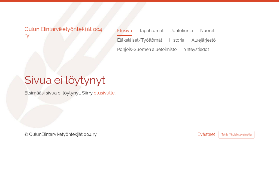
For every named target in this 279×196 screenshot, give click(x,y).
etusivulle (104, 93)
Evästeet (206, 134)
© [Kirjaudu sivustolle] (27, 134)
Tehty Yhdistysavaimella (236, 134)
